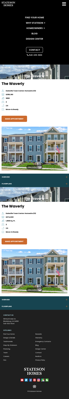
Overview (6, 177)
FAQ (4, 360)
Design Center (34, 38)
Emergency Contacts (43, 341)
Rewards (38, 334)
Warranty (38, 338)
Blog (34, 33)
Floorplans (7, 184)
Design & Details (9, 338)
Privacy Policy (40, 360)
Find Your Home (34, 17)
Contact (34, 49)
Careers (6, 356)
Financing (6, 349)
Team (5, 353)
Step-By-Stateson (10, 345)
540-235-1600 (34, 55)
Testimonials (8, 341)
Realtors (38, 356)
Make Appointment (14, 119)
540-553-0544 (8, 324)
